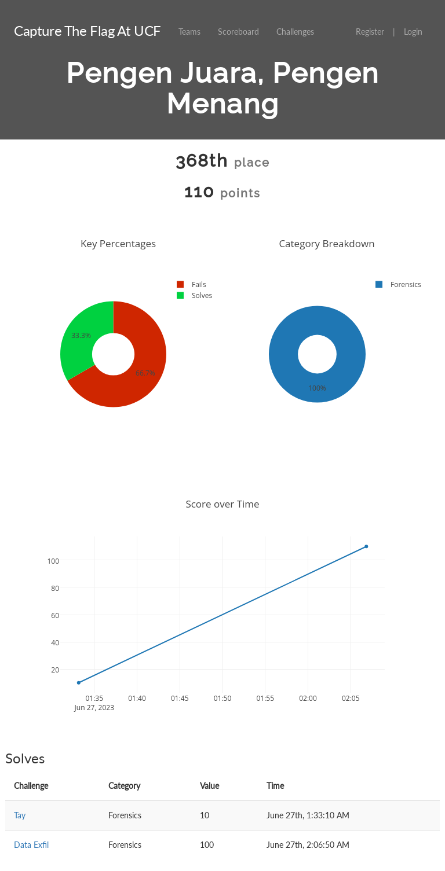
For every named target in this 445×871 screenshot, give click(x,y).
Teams (189, 31)
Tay (19, 815)
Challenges (295, 31)
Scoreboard (238, 31)
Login (413, 31)
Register (370, 31)
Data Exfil (31, 845)
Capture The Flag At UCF (87, 30)
